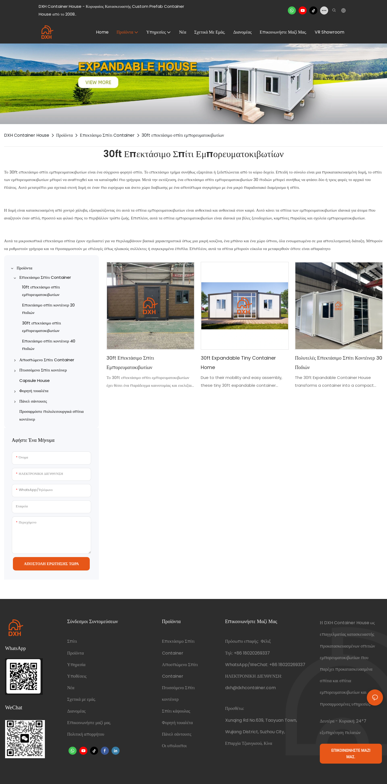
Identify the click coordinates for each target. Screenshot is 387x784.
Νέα (70, 688)
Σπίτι (72, 641)
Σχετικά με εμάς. (81, 699)
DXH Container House (26, 135)
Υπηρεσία (76, 665)
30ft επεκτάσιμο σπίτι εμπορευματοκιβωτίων (183, 135)
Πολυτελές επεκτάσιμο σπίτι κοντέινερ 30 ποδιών (338, 362)
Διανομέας (76, 711)
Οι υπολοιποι (174, 746)
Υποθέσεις (77, 676)
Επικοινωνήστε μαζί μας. (89, 723)
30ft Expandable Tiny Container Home (238, 362)
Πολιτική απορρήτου (85, 734)
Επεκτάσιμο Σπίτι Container (107, 135)
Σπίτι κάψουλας (176, 711)
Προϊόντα (64, 135)
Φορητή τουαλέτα (177, 723)
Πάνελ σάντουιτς (176, 734)
